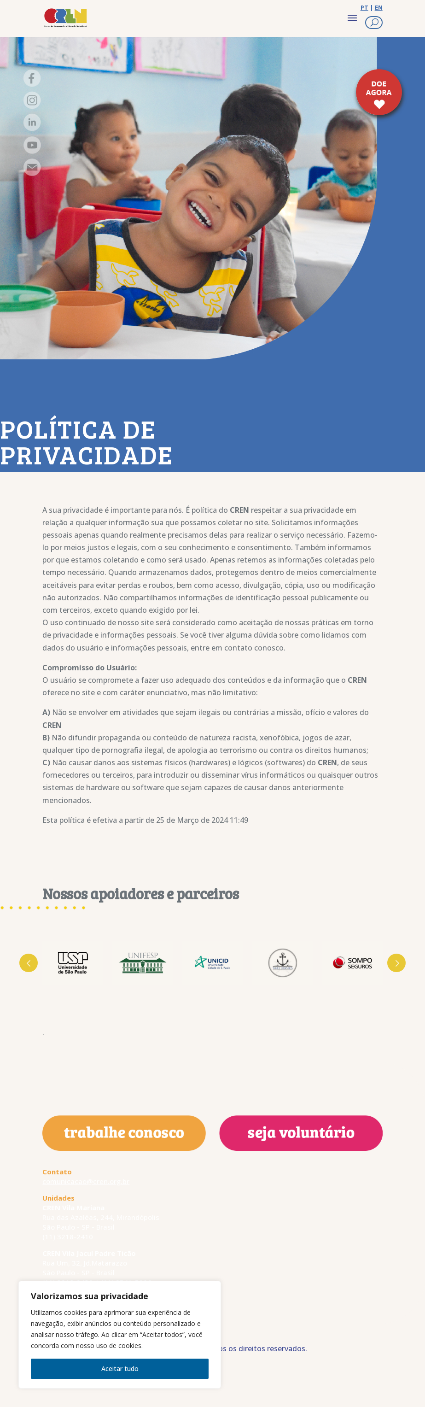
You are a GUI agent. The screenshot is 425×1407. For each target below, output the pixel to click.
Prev (28, 963)
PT (364, 7)
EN (379, 7)
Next (396, 963)
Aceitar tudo (120, 1368)
